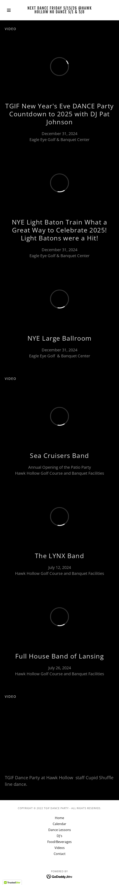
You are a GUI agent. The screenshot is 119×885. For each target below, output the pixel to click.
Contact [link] (60, 854)
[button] (13, 10)
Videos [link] (59, 848)
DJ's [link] (59, 836)
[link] (59, 10)
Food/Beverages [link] (59, 842)
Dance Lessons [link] (59, 830)
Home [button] (59, 818)
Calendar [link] (59, 824)
